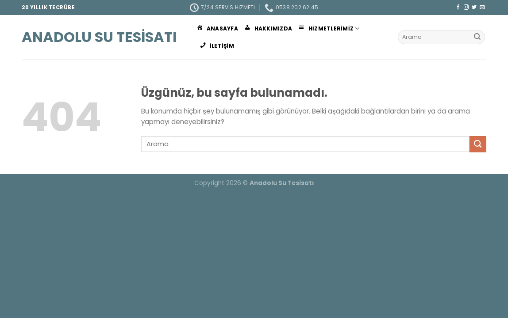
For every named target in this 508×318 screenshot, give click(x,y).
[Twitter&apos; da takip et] (474, 7)
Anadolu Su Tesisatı (99, 37)
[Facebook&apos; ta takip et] (458, 7)
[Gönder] (477, 37)
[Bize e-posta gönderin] (482, 7)
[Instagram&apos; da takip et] (466, 7)
